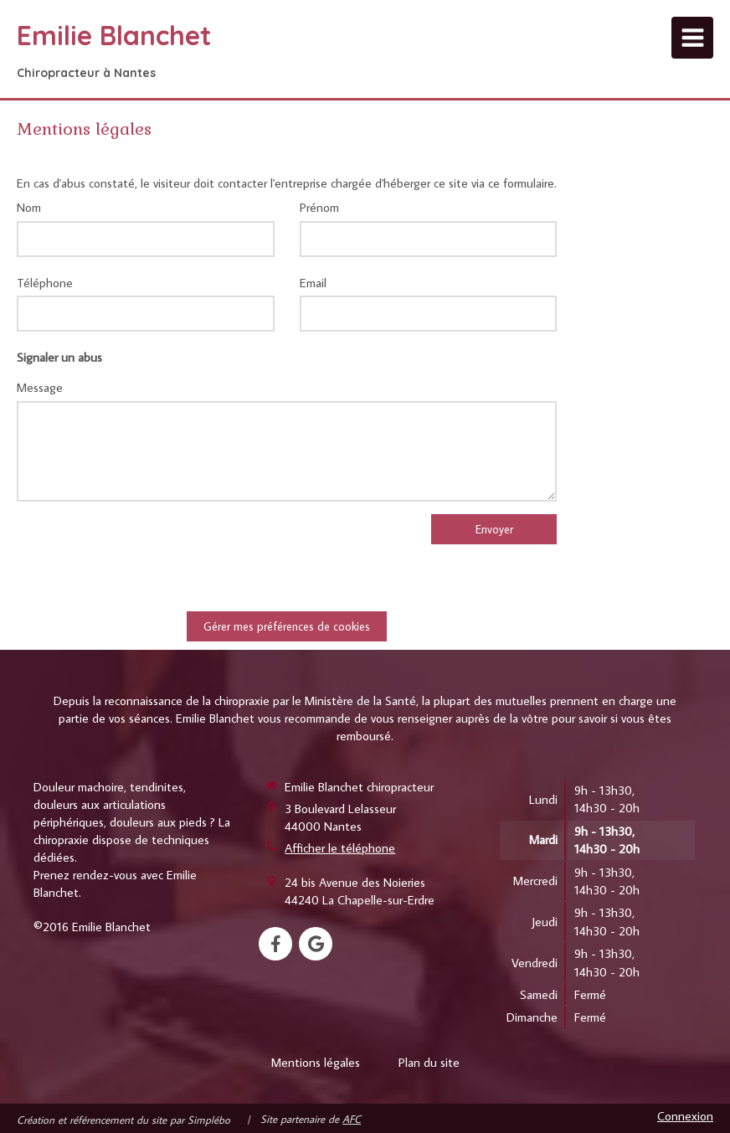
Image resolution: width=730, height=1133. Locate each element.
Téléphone (45, 283)
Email (313, 283)
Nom (29, 207)
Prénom (319, 207)
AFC (351, 1118)
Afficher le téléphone (340, 848)
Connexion (685, 1116)
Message (40, 387)
